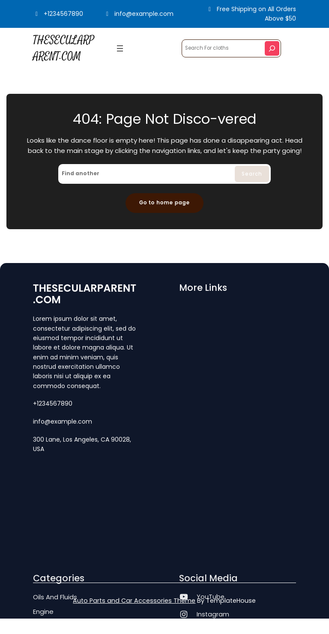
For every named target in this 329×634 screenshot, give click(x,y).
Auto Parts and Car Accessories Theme (134, 600)
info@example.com (139, 13)
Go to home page (164, 202)
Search (252, 173)
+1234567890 (58, 13)
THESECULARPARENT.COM (84, 295)
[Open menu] (120, 48)
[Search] (272, 48)
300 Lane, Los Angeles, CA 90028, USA (82, 445)
